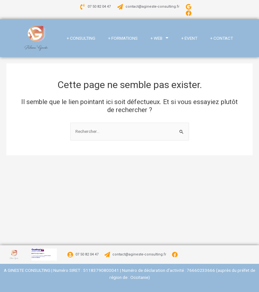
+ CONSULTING (81, 38)
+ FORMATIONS (123, 38)
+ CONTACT (221, 38)
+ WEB (159, 38)
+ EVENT (189, 38)
